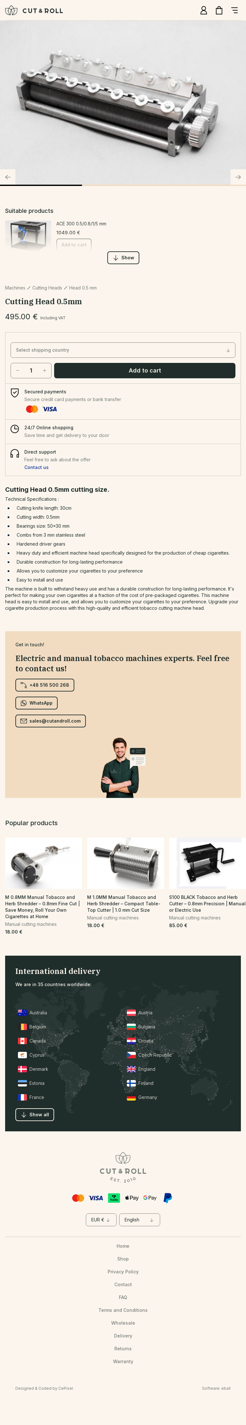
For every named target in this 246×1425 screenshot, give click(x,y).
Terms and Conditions (123, 1310)
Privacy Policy (123, 1271)
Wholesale (123, 1323)
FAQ (123, 1297)
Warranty (123, 1361)
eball (226, 1388)
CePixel (65, 1388)
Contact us (36, 467)
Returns (123, 1348)
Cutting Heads (47, 287)
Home (123, 1246)
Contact (123, 1284)
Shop (123, 1259)
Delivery (123, 1335)
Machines (15, 287)
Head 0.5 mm (83, 287)
